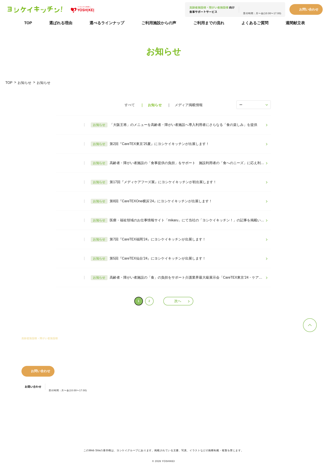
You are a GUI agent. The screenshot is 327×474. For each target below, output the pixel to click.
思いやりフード (190, 376)
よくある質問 (235, 366)
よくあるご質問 (254, 23)
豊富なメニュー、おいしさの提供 (143, 349)
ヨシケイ (281, 347)
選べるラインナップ (106, 23)
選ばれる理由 (60, 23)
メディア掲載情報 (189, 105)
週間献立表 (295, 23)
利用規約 (60, 412)
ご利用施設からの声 (158, 23)
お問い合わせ (308, 9)
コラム (230, 383)
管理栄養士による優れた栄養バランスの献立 (147, 365)
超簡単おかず (188, 359)
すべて (129, 105)
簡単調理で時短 (142, 357)
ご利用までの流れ (208, 23)
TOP (28, 23)
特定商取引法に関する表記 (92, 412)
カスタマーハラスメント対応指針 (141, 412)
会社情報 (280, 362)
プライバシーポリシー (30, 412)
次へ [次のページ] (177, 301)
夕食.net (281, 353)
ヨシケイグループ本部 (227, 412)
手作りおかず (188, 347)
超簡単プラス (188, 371)
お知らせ (24, 83)
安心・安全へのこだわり (147, 373)
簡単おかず (187, 353)
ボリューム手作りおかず (195, 365)
